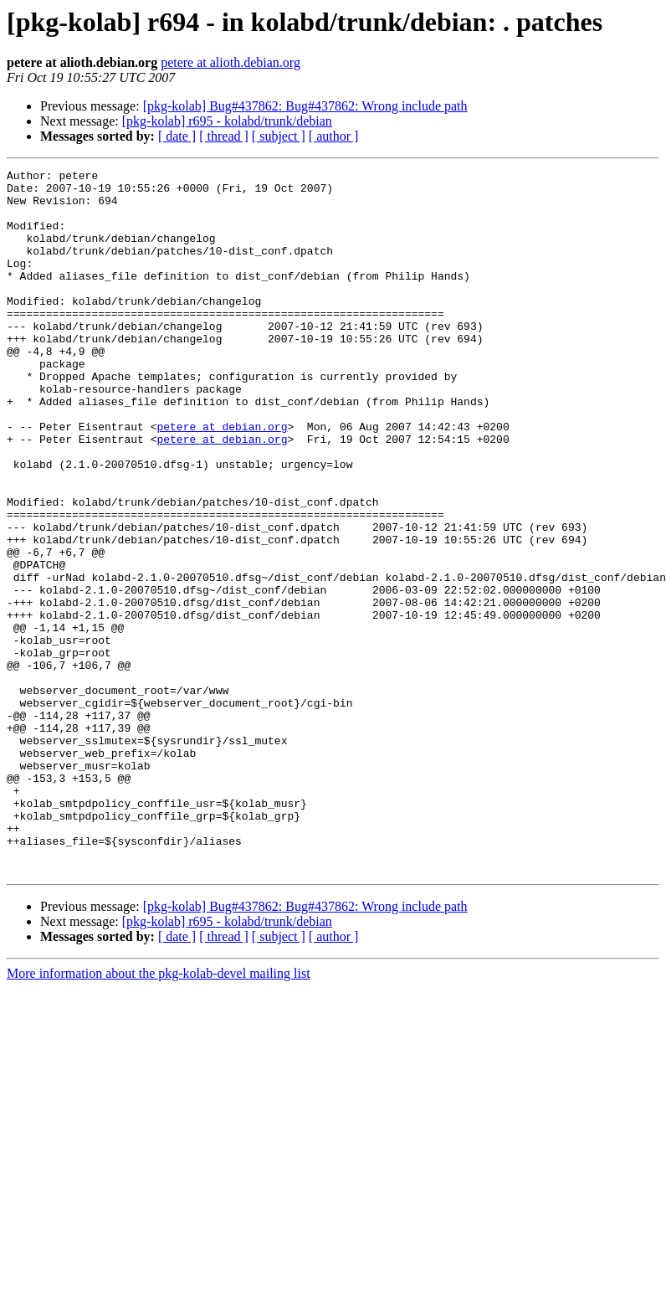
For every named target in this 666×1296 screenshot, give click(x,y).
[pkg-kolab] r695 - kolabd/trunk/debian (227, 121)
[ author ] (334, 136)
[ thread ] (223, 136)
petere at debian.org (221, 478)
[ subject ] (278, 136)
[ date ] (177, 136)
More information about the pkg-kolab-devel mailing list (158, 1114)
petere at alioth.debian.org (230, 62)
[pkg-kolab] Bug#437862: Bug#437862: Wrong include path (305, 106)
